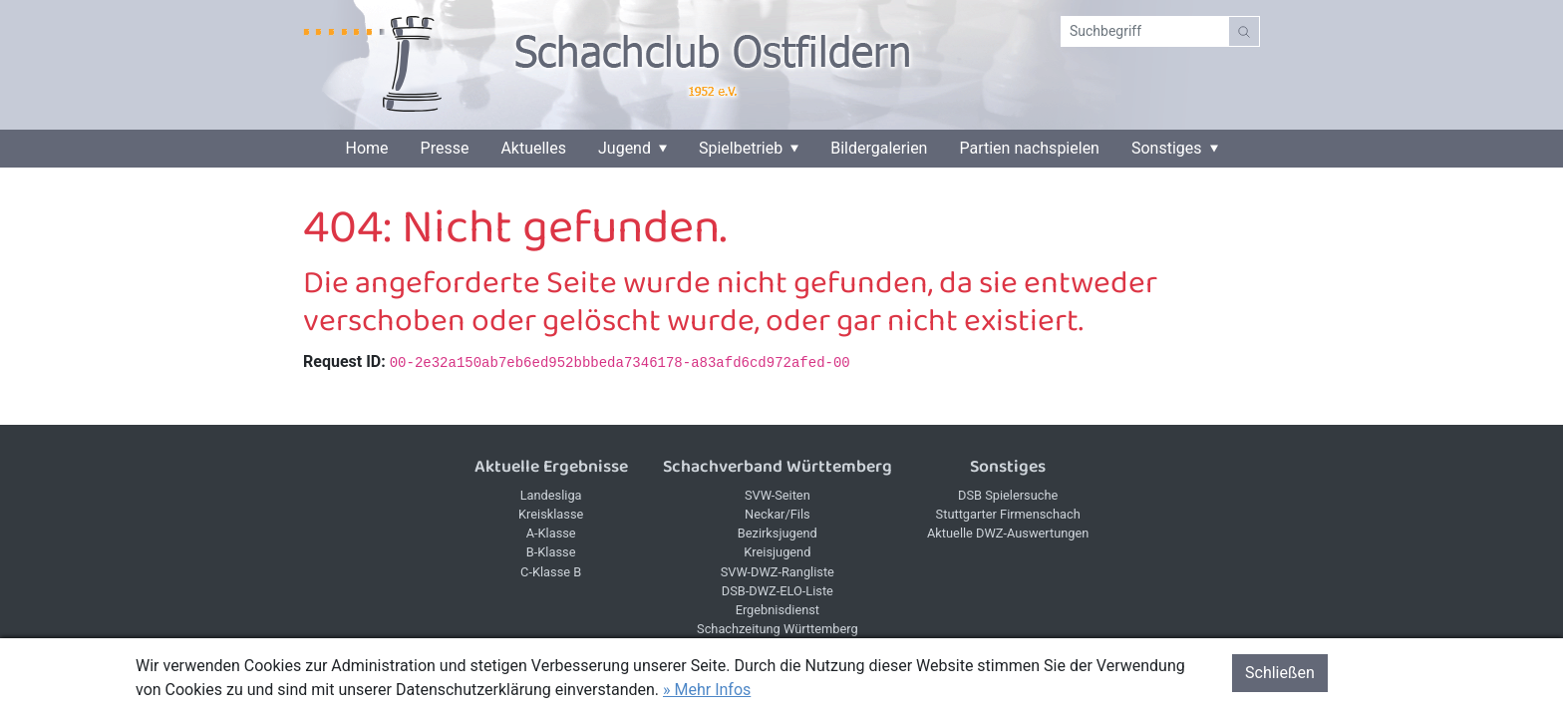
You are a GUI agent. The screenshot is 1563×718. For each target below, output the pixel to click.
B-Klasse (551, 551)
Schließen (1280, 672)
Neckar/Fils (777, 514)
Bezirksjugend (777, 533)
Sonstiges (1166, 149)
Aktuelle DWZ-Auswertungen (1008, 533)
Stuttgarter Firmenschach (1008, 514)
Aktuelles (533, 149)
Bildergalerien (878, 149)
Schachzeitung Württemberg (777, 628)
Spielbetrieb (740, 149)
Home (366, 149)
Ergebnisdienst (777, 609)
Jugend (624, 149)
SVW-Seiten (777, 495)
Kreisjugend (777, 551)
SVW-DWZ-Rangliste (777, 571)
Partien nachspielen (1029, 149)
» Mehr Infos (707, 689)
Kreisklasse (550, 514)
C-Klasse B (550, 571)
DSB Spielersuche (1008, 495)
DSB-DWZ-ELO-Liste (777, 590)
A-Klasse (551, 533)
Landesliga (551, 495)
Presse (445, 149)
